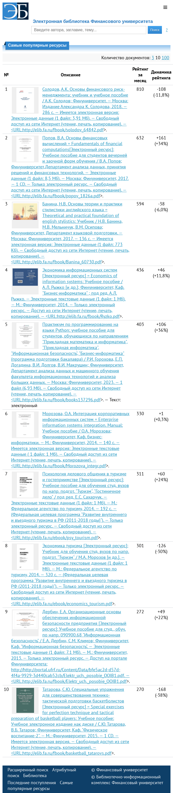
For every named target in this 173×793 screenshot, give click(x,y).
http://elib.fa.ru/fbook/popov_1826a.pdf (61, 196)
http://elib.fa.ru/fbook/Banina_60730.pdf (62, 262)
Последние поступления (32, 782)
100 (165, 57)
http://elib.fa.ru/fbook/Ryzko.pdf (88, 316)
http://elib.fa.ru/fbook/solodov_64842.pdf (63, 130)
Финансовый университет (122, 770)
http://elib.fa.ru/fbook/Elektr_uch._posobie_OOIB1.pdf (74, 681)
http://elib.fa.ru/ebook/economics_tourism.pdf (67, 603)
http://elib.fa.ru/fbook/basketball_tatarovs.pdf (66, 753)
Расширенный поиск (28, 770)
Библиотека (35, 775)
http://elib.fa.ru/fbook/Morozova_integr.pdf (64, 466)
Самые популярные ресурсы (40, 785)
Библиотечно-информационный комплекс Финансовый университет (127, 779)
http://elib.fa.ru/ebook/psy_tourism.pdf (60, 537)
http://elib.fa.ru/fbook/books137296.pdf (61, 400)
